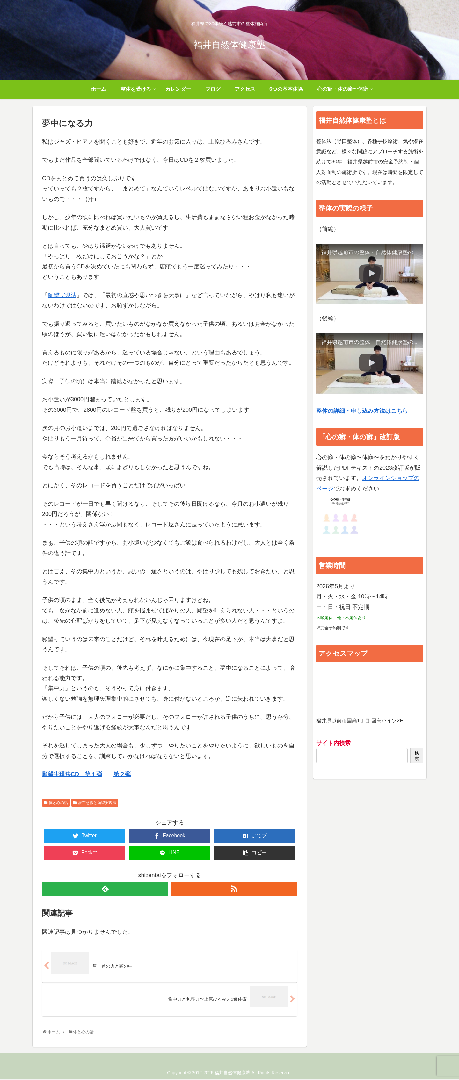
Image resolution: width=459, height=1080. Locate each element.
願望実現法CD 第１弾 (72, 774)
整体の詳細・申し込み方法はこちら (362, 411)
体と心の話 (58, 802)
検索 (417, 755)
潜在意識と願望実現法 (97, 802)
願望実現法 (62, 295)
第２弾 (122, 774)
